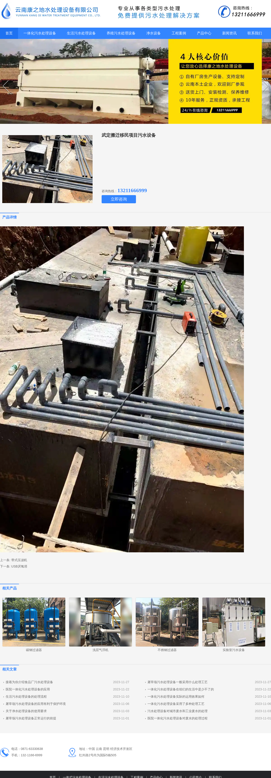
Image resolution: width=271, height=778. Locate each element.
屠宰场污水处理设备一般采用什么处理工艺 (177, 682)
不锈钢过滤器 (167, 650)
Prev (3, 80)
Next (263, 80)
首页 (9, 33)
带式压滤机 (19, 560)
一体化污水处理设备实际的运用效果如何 (175, 696)
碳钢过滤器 (34, 650)
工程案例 (179, 33)
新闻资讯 (229, 33)
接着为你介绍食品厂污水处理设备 (29, 682)
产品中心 (204, 33)
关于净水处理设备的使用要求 (26, 711)
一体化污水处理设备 (39, 33)
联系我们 (255, 33)
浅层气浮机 (100, 650)
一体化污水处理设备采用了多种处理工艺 (175, 704)
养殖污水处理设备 (121, 33)
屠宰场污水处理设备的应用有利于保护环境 (36, 704)
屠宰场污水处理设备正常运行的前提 (31, 718)
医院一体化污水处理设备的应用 (28, 689)
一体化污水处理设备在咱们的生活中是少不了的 (180, 689)
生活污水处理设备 (81, 33)
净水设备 (153, 33)
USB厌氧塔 (19, 566)
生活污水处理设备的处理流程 (26, 696)
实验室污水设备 (234, 650)
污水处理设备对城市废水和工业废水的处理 (177, 711)
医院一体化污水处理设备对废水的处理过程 (177, 718)
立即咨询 (119, 199)
